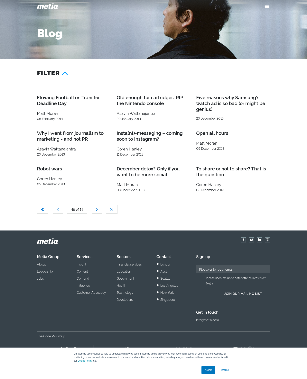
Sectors (124, 256)
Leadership (45, 271)
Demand (83, 278)
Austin (164, 271)
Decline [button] (225, 370)
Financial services (129, 264)
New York (167, 292)
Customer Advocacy (91, 292)
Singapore (167, 299)
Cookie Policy (85, 360)
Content (82, 271)
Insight (81, 264)
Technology (125, 292)
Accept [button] (208, 370)
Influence (83, 285)
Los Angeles (169, 285)
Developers (125, 299)
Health (121, 285)
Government (125, 278)
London (165, 264)
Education (124, 271)
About (41, 264)
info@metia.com (207, 320)
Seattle (165, 278)
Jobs (40, 278)
